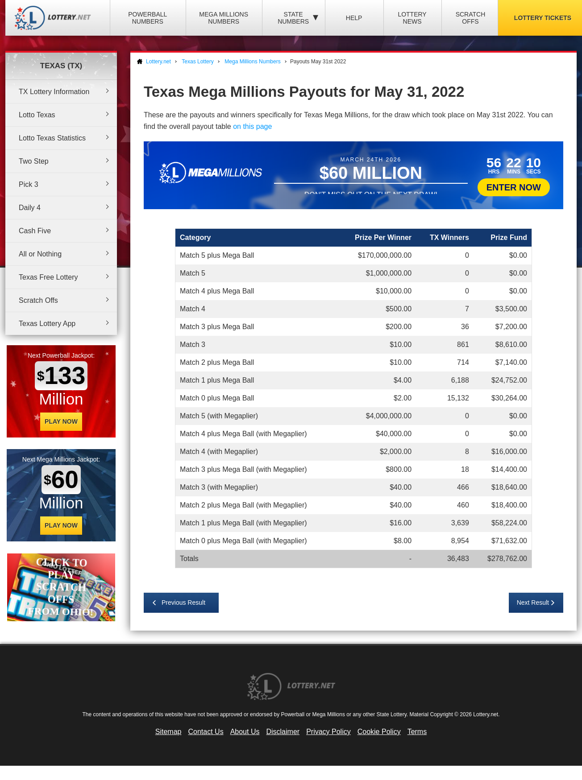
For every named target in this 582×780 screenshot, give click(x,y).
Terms (417, 731)
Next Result (533, 602)
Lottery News (412, 18)
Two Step (34, 161)
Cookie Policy (379, 731)
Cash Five (35, 231)
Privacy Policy (328, 731)
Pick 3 (28, 184)
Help (354, 17)
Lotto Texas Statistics (52, 138)
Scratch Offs (471, 18)
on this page (252, 126)
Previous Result (183, 602)
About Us (245, 731)
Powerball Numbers (147, 18)
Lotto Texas (37, 115)
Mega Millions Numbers (223, 18)
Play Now (61, 421)
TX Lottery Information (54, 91)
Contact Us (206, 731)
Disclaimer (282, 731)
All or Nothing (40, 254)
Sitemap (168, 731)
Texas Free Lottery (48, 277)
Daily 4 (30, 207)
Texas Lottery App (47, 323)
